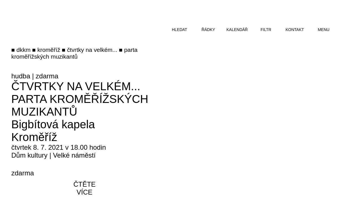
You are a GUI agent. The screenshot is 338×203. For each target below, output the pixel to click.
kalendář (237, 29)
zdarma (47, 76)
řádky (208, 29)
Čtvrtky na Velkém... (75, 86)
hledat (179, 29)
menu (323, 29)
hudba (20, 76)
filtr (266, 29)
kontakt (294, 29)
